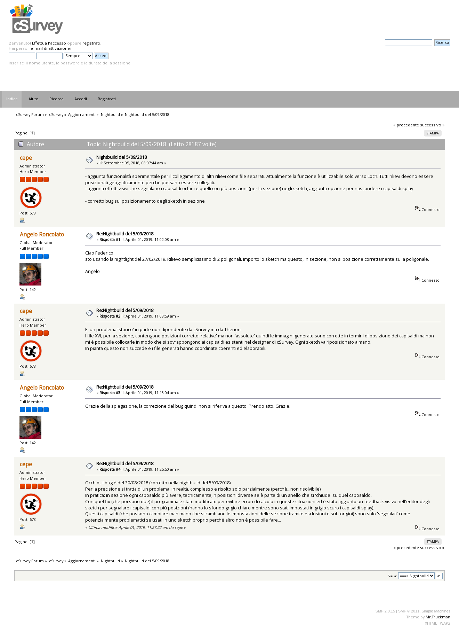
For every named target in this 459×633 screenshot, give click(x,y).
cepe (26, 158)
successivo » (432, 124)
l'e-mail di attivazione (49, 48)
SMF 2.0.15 (385, 611)
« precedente (406, 124)
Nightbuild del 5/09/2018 (121, 157)
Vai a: (392, 576)
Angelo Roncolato (42, 234)
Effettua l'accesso (49, 43)
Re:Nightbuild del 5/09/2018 (124, 233)
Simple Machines (435, 611)
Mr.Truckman (438, 616)
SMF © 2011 (408, 611)
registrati (91, 43)
